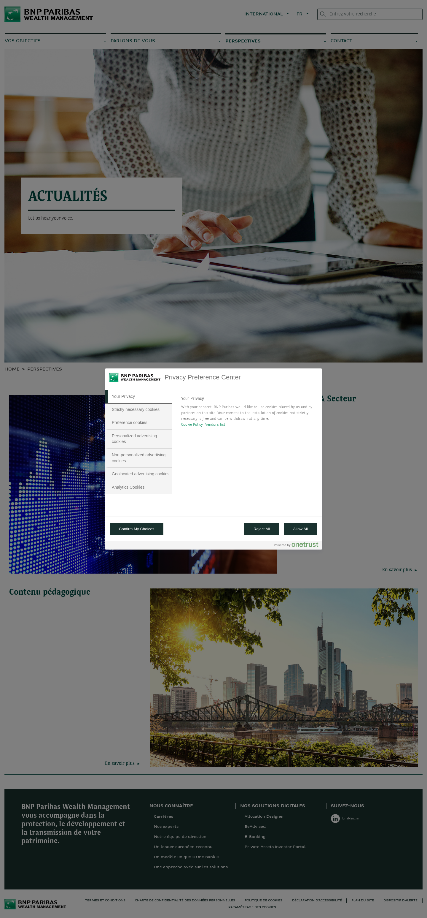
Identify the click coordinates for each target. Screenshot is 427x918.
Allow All (300, 529)
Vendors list (215, 425)
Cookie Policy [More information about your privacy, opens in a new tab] (192, 425)
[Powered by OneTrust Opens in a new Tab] (296, 546)
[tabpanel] (249, 413)
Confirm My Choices (136, 529)
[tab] (138, 396)
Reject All (262, 529)
